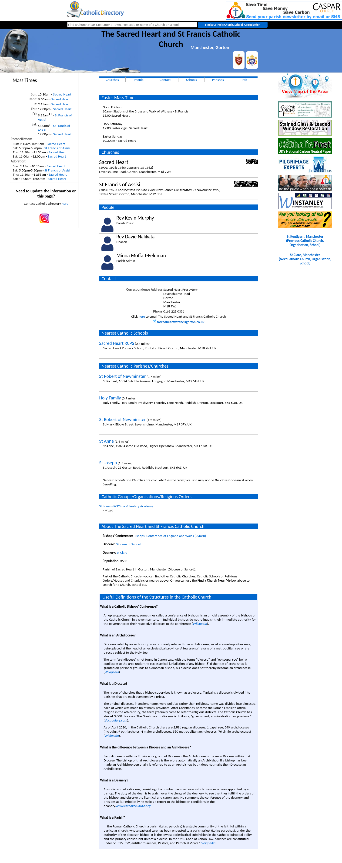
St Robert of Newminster (122, 376)
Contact (165, 80)
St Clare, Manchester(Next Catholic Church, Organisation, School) (305, 259)
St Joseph (108, 462)
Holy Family (110, 398)
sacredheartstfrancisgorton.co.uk (179, 322)
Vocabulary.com (116, 720)
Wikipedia (200, 624)
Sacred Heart (62, 94)
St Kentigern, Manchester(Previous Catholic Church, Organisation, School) (305, 240)
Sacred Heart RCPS (116, 343)
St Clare (122, 552)
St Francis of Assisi (57, 148)
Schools (191, 80)
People (139, 80)
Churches (112, 80)
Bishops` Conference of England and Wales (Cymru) (170, 536)
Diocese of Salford (128, 544)
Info (244, 80)
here (65, 203)
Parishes (218, 80)
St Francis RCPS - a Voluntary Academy (126, 506)
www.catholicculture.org (133, 806)
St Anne (106, 441)
